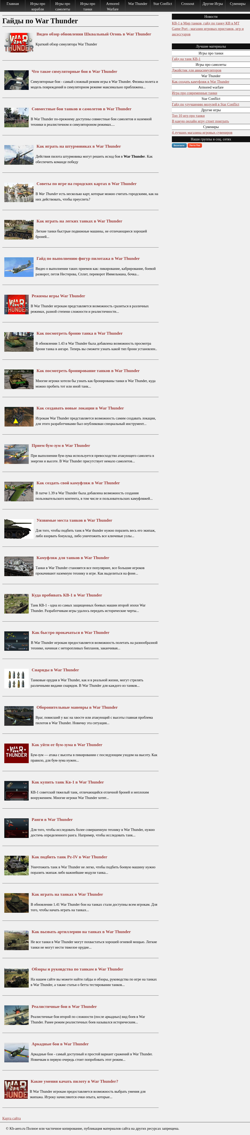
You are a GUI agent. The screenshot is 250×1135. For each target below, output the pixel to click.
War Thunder (137, 4)
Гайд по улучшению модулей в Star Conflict (205, 104)
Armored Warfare (112, 6)
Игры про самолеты (62, 6)
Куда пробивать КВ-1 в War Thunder (67, 595)
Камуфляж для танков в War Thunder (73, 557)
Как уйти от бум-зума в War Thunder (67, 744)
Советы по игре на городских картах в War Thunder (87, 183)
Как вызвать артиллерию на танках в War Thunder (81, 931)
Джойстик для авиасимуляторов (196, 70)
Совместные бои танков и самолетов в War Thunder (81, 109)
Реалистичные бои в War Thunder (64, 1006)
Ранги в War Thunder (52, 819)
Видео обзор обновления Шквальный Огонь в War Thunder (94, 34)
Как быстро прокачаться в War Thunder (70, 632)
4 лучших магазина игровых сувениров (202, 132)
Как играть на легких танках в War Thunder (79, 221)
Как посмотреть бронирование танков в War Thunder (88, 370)
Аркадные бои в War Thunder (60, 1044)
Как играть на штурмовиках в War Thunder (79, 146)
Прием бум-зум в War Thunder (61, 445)
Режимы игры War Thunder (58, 296)
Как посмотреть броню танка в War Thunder (80, 333)
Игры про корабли (37, 6)
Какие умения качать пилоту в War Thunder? (74, 1081)
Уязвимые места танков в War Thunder (74, 520)
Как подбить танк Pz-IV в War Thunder (69, 857)
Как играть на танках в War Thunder (67, 894)
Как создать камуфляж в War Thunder (200, 82)
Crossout (187, 4)
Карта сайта (11, 1118)
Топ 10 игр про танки (188, 116)
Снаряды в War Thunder (55, 670)
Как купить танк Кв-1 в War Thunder (68, 782)
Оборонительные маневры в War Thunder (77, 707)
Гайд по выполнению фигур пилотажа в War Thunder (88, 258)
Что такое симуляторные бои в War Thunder (74, 71)
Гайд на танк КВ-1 (186, 59)
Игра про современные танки (194, 93)
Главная (13, 4)
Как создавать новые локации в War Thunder (80, 408)
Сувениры (238, 4)
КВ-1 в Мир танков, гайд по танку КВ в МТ (205, 23)
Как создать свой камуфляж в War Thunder (78, 483)
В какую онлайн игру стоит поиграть (200, 121)
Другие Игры (213, 4)
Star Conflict (162, 4)
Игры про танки (87, 6)
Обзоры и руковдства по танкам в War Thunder (77, 969)
